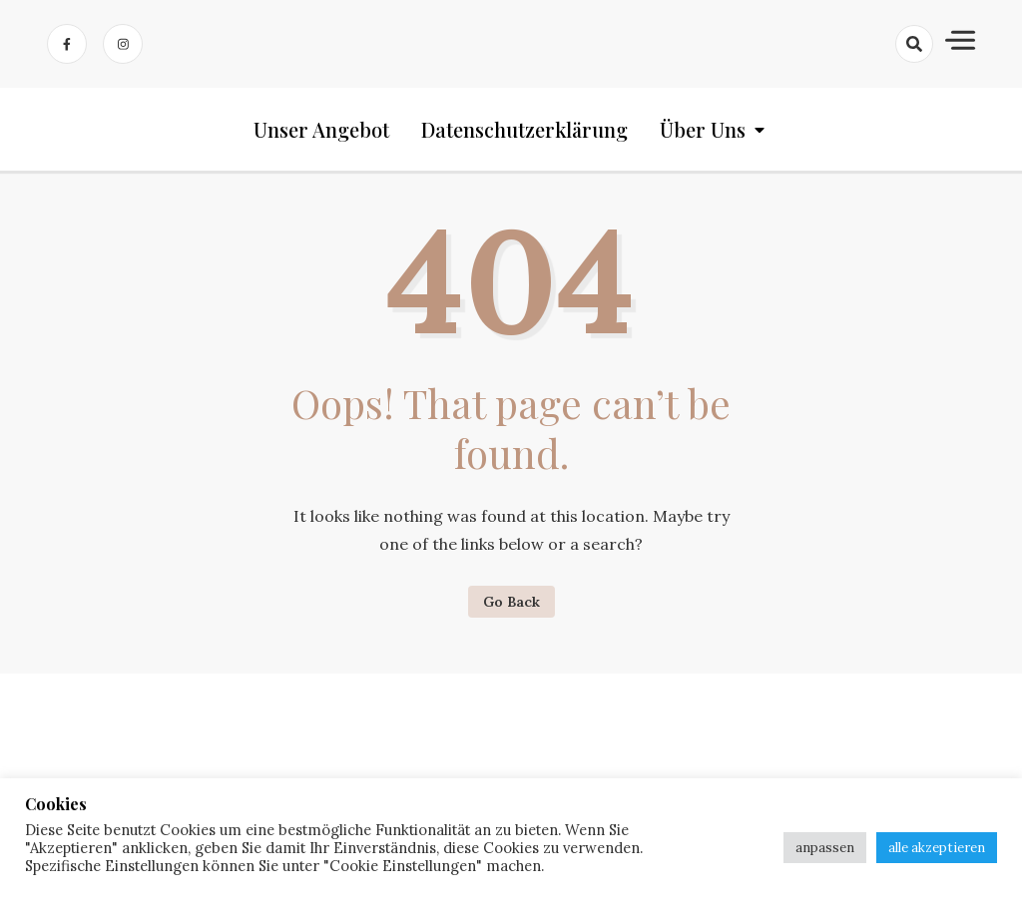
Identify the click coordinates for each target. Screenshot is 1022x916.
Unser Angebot (321, 129)
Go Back (511, 602)
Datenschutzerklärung (524, 129)
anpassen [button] (824, 847)
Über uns (703, 129)
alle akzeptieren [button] (936, 847)
